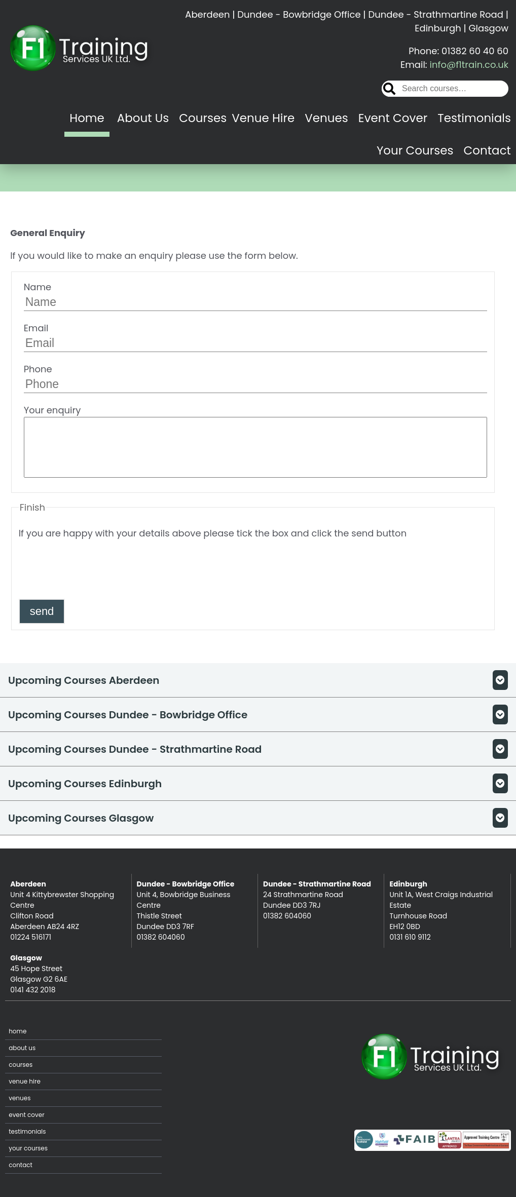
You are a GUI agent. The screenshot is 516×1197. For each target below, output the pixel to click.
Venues (326, 118)
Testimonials (474, 118)
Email (256, 337)
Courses (203, 118)
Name (256, 296)
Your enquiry (256, 441)
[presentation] (96, 569)
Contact (487, 150)
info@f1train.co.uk (469, 64)
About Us (143, 118)
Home (86, 118)
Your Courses (415, 150)
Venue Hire (263, 118)
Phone (256, 378)
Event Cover (392, 118)
